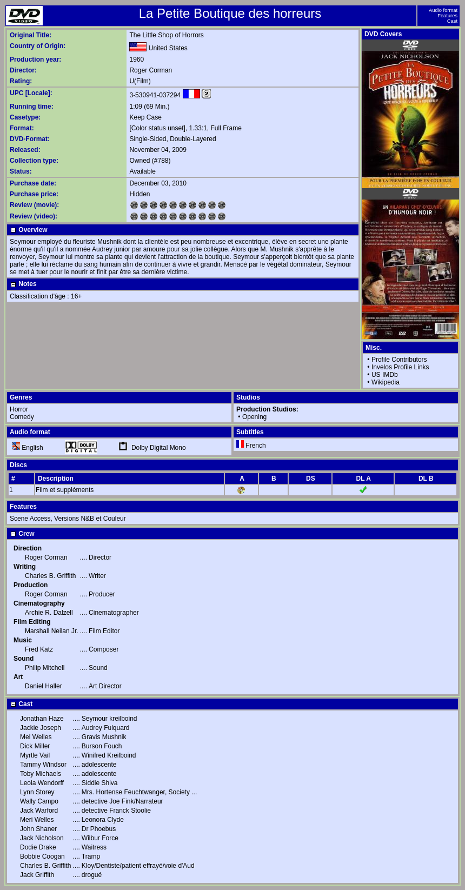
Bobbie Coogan (42, 856)
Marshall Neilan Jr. (51, 631)
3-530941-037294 (155, 95)
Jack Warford (39, 810)
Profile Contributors (399, 359)
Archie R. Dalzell (49, 612)
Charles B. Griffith (50, 576)
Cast (452, 21)
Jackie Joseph (40, 728)
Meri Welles (37, 819)
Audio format (443, 10)
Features (447, 15)
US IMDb (384, 374)
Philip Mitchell (44, 668)
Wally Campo (39, 801)
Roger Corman (150, 70)
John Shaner (38, 829)
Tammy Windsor (43, 764)
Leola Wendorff (42, 783)
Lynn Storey (37, 792)
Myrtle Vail (35, 755)
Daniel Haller (43, 686)
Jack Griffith (37, 875)
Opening (254, 417)
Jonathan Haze (42, 718)
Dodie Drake (38, 847)
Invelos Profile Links (400, 367)
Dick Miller (35, 746)
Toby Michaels (40, 774)
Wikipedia (385, 382)
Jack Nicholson (42, 838)
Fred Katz (39, 649)
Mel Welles (35, 737)
